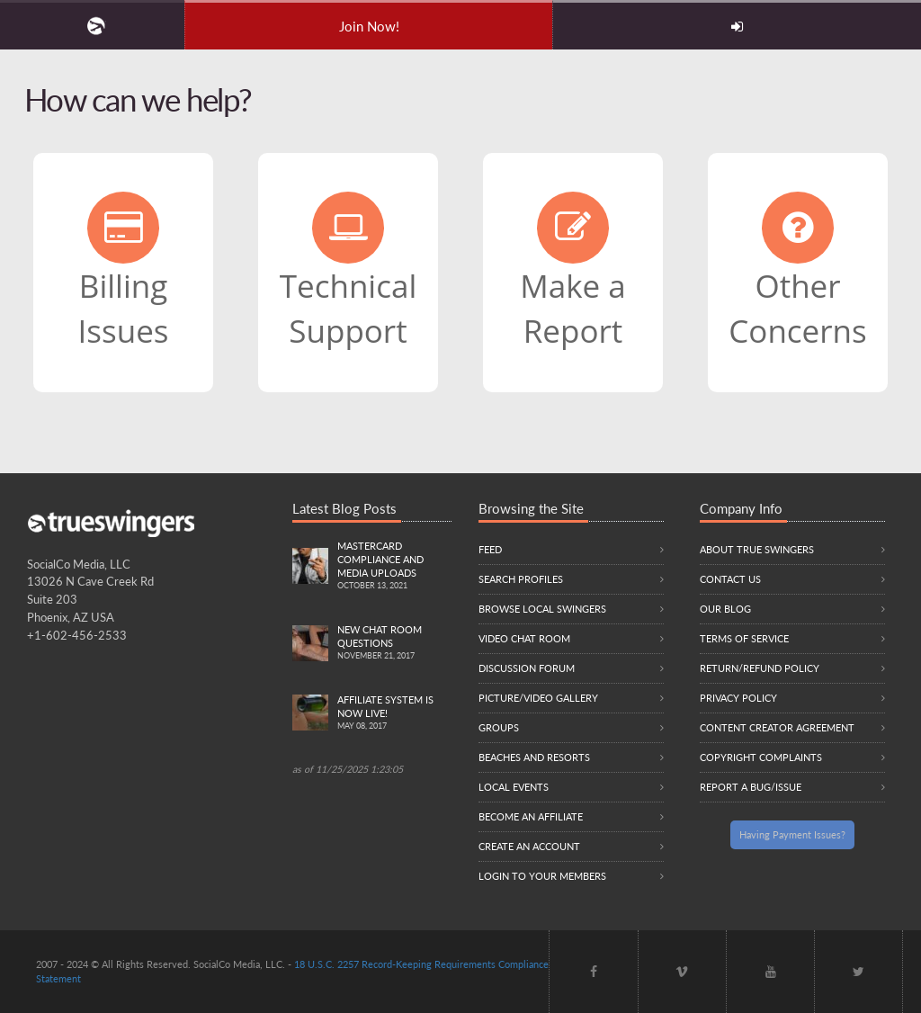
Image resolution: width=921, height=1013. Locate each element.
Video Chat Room (524, 638)
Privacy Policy (738, 698)
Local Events (513, 787)
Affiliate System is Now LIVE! (394, 713)
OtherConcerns (797, 272)
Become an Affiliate (530, 816)
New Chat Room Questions (394, 643)
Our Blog (725, 608)
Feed (490, 549)
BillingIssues (123, 272)
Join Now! (369, 26)
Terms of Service (744, 638)
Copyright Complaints (761, 757)
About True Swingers (757, 549)
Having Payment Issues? (792, 834)
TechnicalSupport (348, 272)
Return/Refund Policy (759, 668)
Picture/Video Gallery (538, 698)
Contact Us (730, 579)
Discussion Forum (526, 668)
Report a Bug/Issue (750, 787)
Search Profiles (520, 579)
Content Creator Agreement (777, 727)
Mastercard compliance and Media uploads (394, 566)
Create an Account (529, 846)
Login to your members (542, 876)
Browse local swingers (542, 608)
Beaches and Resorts (534, 757)
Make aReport (573, 272)
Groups (498, 727)
